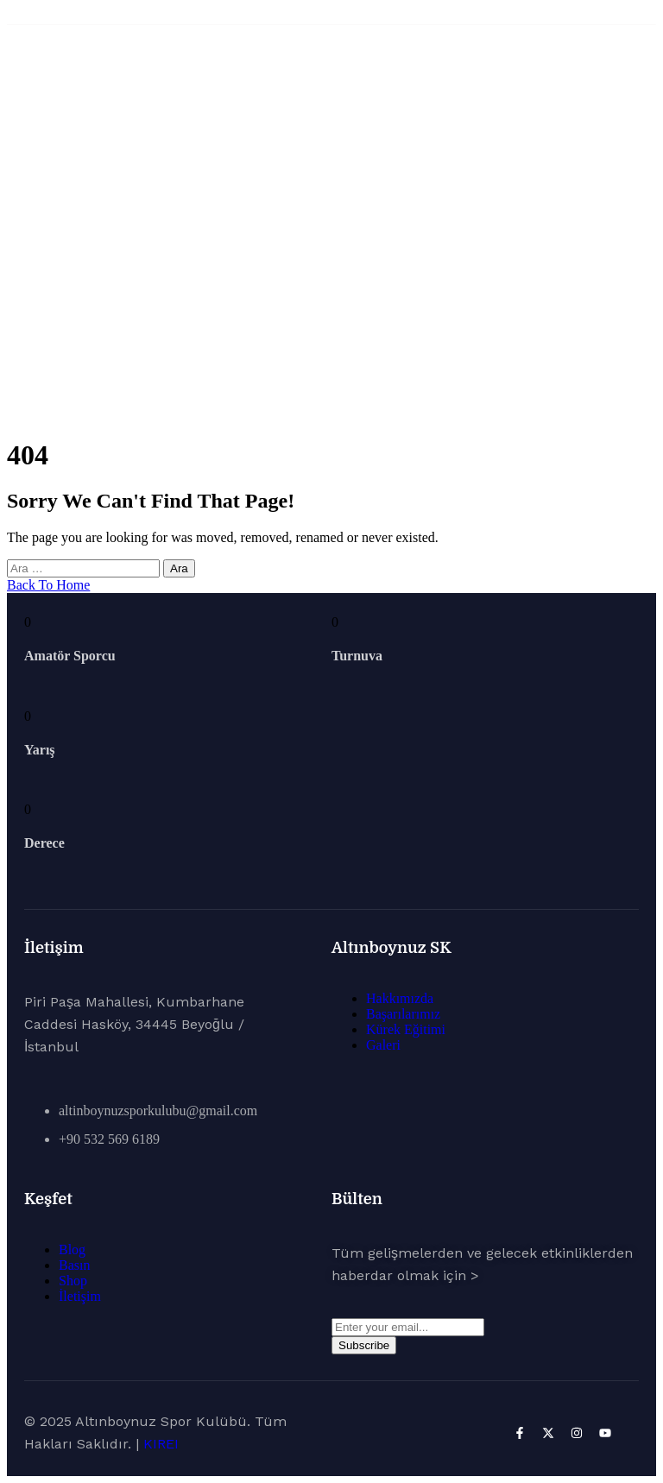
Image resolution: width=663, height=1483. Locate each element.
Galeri (383, 1045)
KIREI (161, 1444)
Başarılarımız (403, 1014)
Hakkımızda (399, 998)
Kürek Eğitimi (405, 1029)
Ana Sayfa (332, 251)
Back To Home (48, 584)
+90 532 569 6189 (109, 1139)
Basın (74, 1265)
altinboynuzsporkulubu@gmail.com (158, 1110)
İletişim (80, 1296)
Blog (72, 1249)
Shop (73, 1280)
